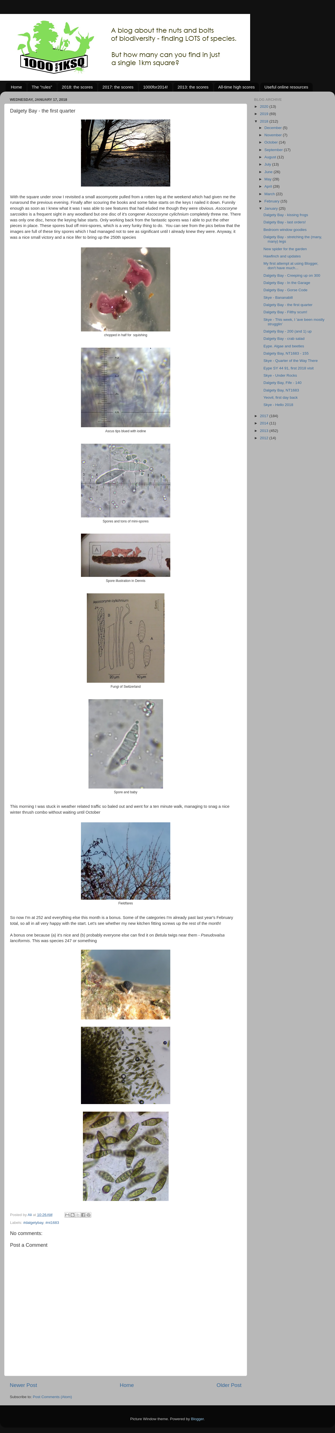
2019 (264, 114)
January (271, 208)
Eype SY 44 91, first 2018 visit (289, 368)
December (273, 128)
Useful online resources (286, 87)
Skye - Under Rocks (280, 375)
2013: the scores (193, 87)
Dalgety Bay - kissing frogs (286, 215)
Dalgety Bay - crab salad (284, 338)
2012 (264, 438)
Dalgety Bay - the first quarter (288, 305)
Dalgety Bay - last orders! (285, 222)
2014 (264, 423)
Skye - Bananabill (278, 297)
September (274, 150)
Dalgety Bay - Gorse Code (286, 290)
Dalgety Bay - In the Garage (287, 283)
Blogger (197, 1419)
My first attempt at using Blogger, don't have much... (291, 265)
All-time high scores (236, 87)
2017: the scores (117, 87)
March (270, 194)
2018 (264, 121)
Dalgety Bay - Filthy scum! (285, 312)
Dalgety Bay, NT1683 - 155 (286, 353)
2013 (264, 431)
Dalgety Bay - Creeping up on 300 (292, 275)
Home (16, 87)
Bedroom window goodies (285, 230)
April (268, 186)
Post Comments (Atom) (52, 1397)
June (269, 172)
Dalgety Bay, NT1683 (281, 390)
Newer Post (23, 1385)
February (272, 201)
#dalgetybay (33, 1223)
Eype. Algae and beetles (284, 346)
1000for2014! (155, 87)
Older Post (229, 1385)
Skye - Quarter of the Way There (291, 361)
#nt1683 (52, 1223)
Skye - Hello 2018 (278, 405)
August (270, 157)
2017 (264, 416)
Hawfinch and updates (282, 256)
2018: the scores (77, 87)
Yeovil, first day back (281, 397)
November (273, 135)
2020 (264, 106)
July (268, 164)
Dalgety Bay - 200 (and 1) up (288, 331)
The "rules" (42, 87)
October (271, 142)
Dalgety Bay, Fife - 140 (283, 383)
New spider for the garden (285, 249)
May (268, 179)
